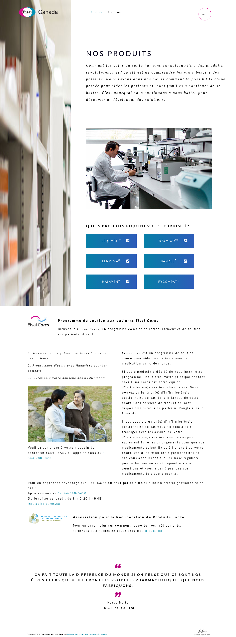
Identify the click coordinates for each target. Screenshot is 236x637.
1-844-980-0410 (72, 493)
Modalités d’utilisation (98, 634)
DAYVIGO (173, 240)
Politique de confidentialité (77, 634)
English (97, 12)
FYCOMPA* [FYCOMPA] (168, 281)
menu (205, 14)
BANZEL (174, 260)
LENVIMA (116, 260)
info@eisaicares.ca (44, 504)
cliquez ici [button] (153, 531)
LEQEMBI (116, 240)
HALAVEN (116, 281)
